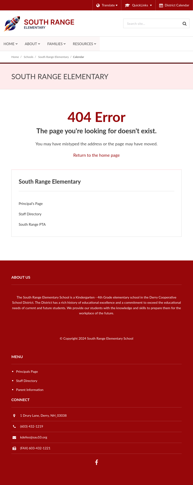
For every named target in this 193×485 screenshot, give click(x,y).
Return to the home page (96, 155)
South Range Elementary (53, 57)
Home (15, 57)
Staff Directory (30, 214)
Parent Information (30, 390)
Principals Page (27, 371)
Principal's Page (31, 203)
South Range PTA (39, 225)
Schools (29, 57)
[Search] (184, 23)
